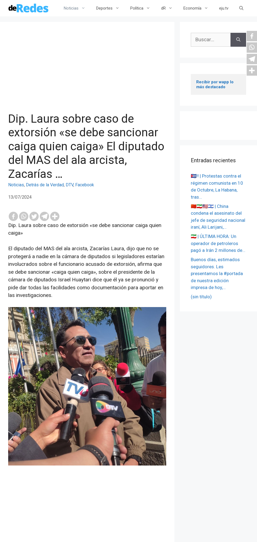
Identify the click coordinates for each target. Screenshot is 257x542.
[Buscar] (238, 40)
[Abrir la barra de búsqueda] (241, 8)
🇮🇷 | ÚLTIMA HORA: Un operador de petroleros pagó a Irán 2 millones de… (218, 243)
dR (169, 8)
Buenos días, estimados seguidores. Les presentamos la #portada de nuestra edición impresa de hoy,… (217, 273)
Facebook (84, 184)
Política (143, 8)
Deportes (110, 8)
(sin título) (201, 296)
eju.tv (223, 8)
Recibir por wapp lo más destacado (215, 84)
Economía (198, 8)
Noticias (77, 8)
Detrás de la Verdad (45, 184)
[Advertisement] (87, 71)
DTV (69, 184)
